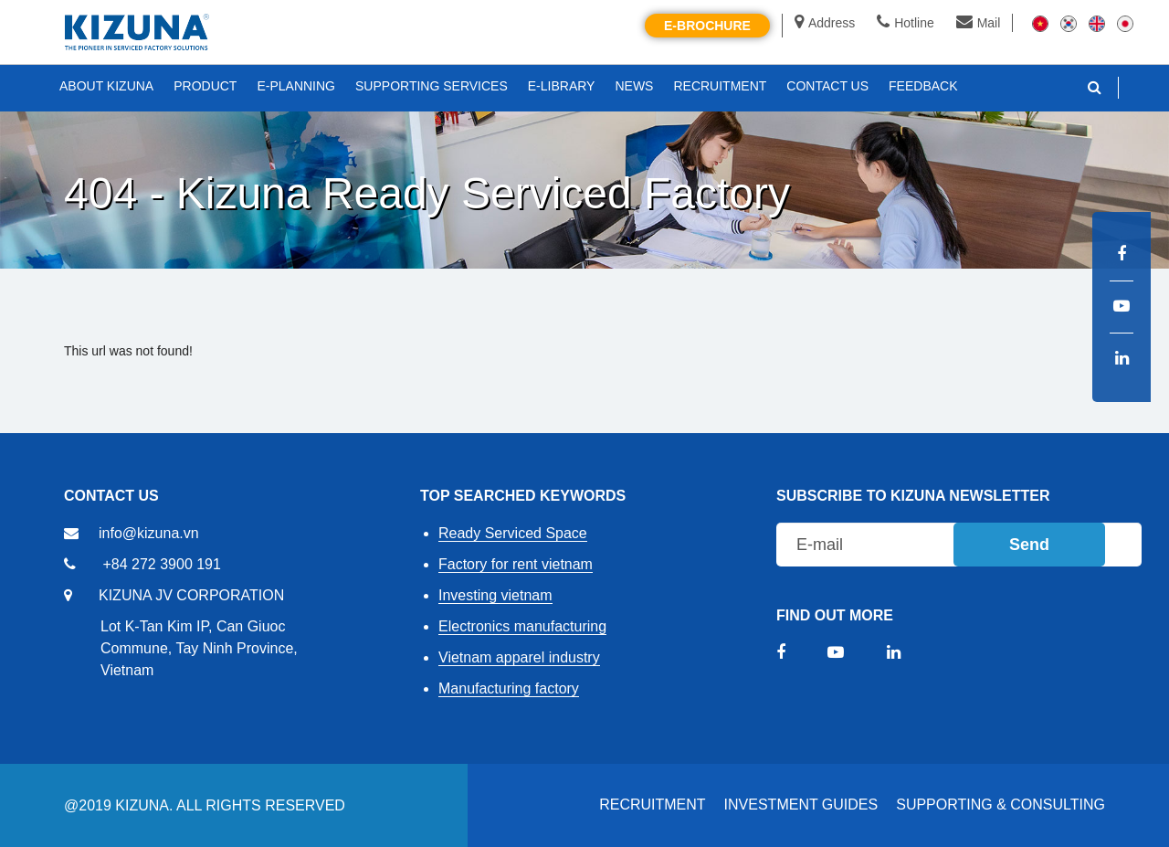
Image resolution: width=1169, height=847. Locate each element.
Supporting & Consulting (1000, 804)
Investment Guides (801, 804)
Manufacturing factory (508, 688)
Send (1029, 544)
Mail (978, 23)
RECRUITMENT (652, 804)
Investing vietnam (495, 595)
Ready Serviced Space (512, 533)
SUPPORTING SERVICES (431, 86)
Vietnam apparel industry (519, 657)
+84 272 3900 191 (161, 564)
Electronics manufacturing (522, 626)
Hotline (905, 23)
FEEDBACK (923, 86)
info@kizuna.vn (149, 533)
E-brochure (707, 25)
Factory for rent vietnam (515, 564)
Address (825, 23)
